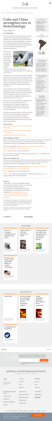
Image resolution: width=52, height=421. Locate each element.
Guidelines (6, 399)
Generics (21, 378)
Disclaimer (31, 411)
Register (6, 153)
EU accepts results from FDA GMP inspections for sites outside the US (41, 70)
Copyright (38, 411)
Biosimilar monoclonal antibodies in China (14, 135)
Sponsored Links (23, 397)
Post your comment (9, 33)
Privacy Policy (26, 363)
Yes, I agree (37, 415)
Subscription (38, 394)
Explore (6, 171)
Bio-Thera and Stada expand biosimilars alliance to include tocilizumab (40, 113)
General (21, 381)
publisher (23, 204)
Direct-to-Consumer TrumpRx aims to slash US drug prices (41, 100)
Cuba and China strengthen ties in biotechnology (23, 12)
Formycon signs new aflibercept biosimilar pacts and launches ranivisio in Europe (41, 108)
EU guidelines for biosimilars (40, 91)
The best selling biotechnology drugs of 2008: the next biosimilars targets (41, 82)
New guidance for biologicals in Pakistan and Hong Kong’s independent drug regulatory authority (41, 28)
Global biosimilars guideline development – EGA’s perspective (41, 87)
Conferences (22, 391)
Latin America (10, 383)
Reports (5, 404)
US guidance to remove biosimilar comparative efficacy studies (41, 22)
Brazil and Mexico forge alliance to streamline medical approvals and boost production (41, 65)
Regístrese (6, 174)
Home (3, 12)
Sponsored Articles (24, 394)
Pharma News (8, 12)
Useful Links (22, 403)
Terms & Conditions (23, 411)
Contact (43, 411)
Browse (6, 151)
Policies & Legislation (9, 402)
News (20, 384)
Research (21, 387)
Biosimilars (38, 378)
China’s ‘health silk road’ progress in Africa (41, 104)
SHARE (3, 349)
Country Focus (7, 396)
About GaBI (38, 78)
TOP (49, 349)
